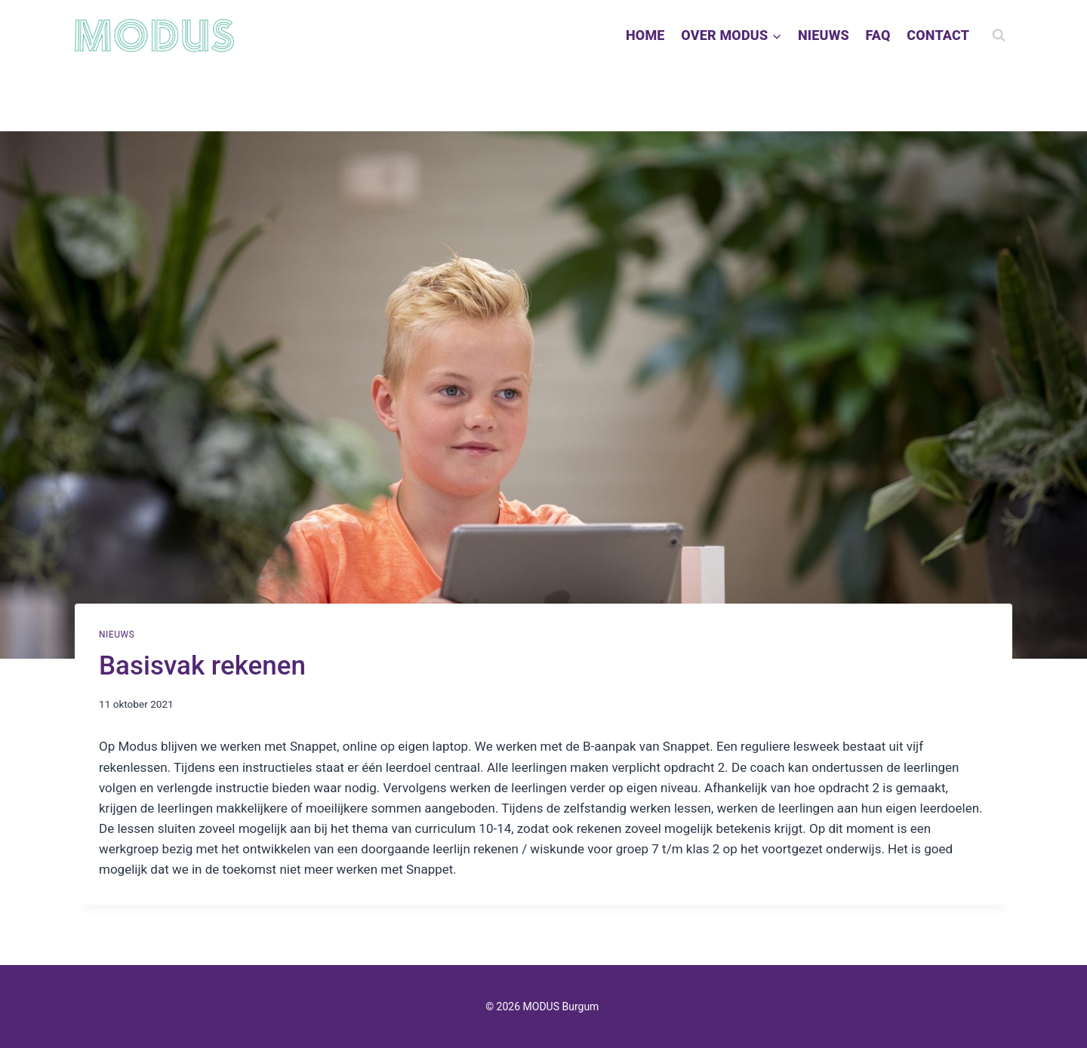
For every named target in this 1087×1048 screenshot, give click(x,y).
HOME (645, 35)
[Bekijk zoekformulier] (998, 35)
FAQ (877, 35)
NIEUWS (823, 35)
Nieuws (116, 634)
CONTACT (938, 35)
